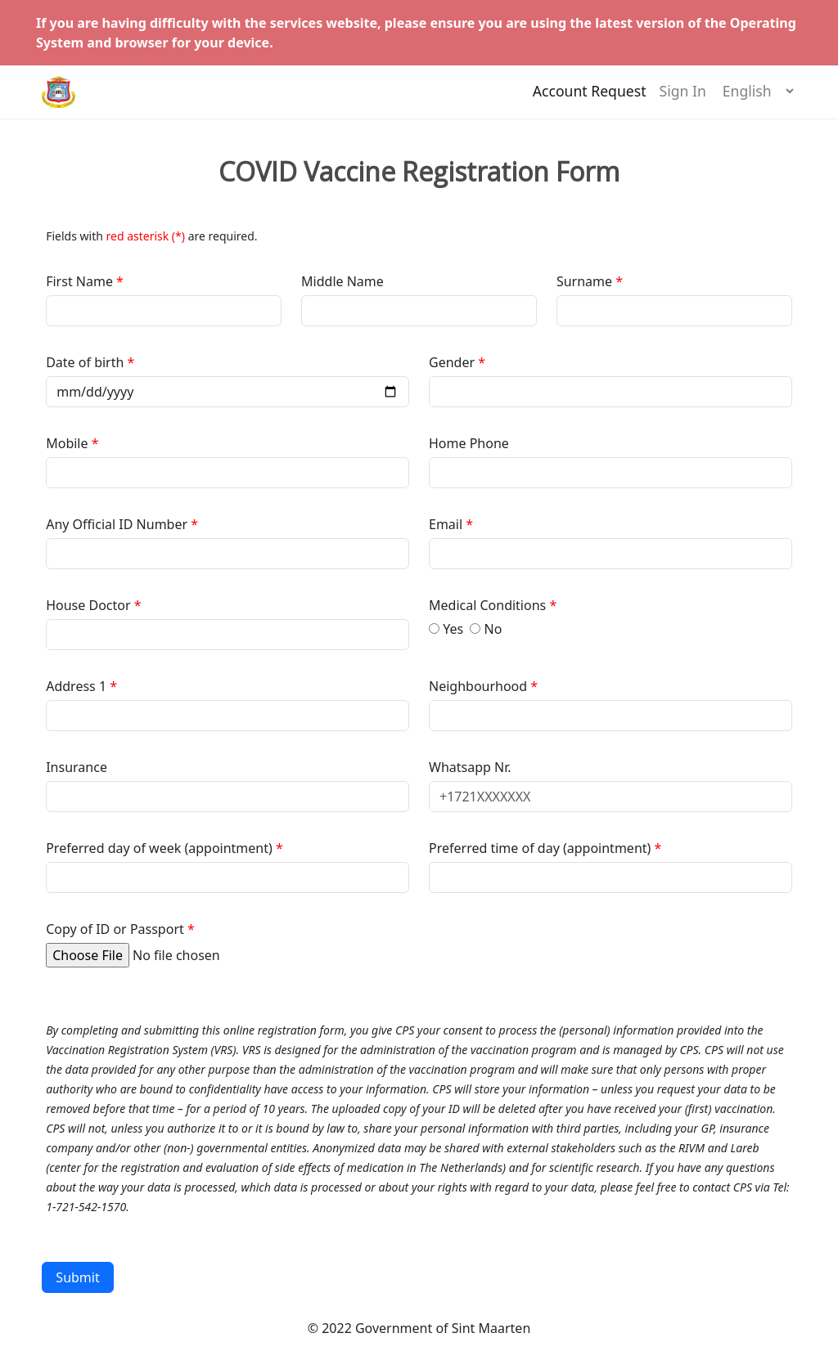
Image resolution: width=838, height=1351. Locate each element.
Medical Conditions (489, 605)
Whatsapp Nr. (470, 767)
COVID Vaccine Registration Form (419, 171)
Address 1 (76, 686)
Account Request (590, 99)
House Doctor (90, 605)
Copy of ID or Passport (115, 929)
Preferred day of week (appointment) (161, 848)
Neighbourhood (479, 686)
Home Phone (469, 443)
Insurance (76, 767)
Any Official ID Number (116, 524)
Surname (584, 281)
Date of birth (86, 362)
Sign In (683, 99)
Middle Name (342, 281)
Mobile (68, 443)
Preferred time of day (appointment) (542, 848)
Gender (453, 362)
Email (447, 524)
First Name (81, 281)
